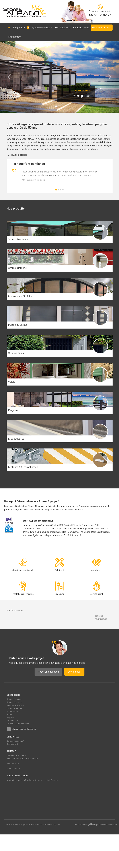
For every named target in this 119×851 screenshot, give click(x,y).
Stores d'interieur (14, 702)
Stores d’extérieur (14, 699)
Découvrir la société (17, 155)
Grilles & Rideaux (14, 711)
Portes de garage (14, 708)
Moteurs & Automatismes (18, 723)
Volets (9, 714)
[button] (9, 77)
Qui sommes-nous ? (42, 27)
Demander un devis (101, 27)
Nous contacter (13, 768)
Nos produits (21, 27)
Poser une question (48, 671)
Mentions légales (52, 825)
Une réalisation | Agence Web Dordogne (95, 824)
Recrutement (14, 37)
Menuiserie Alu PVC (15, 705)
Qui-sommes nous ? (15, 741)
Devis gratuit (74, 671)
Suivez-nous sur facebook (21, 729)
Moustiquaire (12, 720)
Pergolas (10, 717)
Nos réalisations (62, 27)
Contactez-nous (81, 27)
